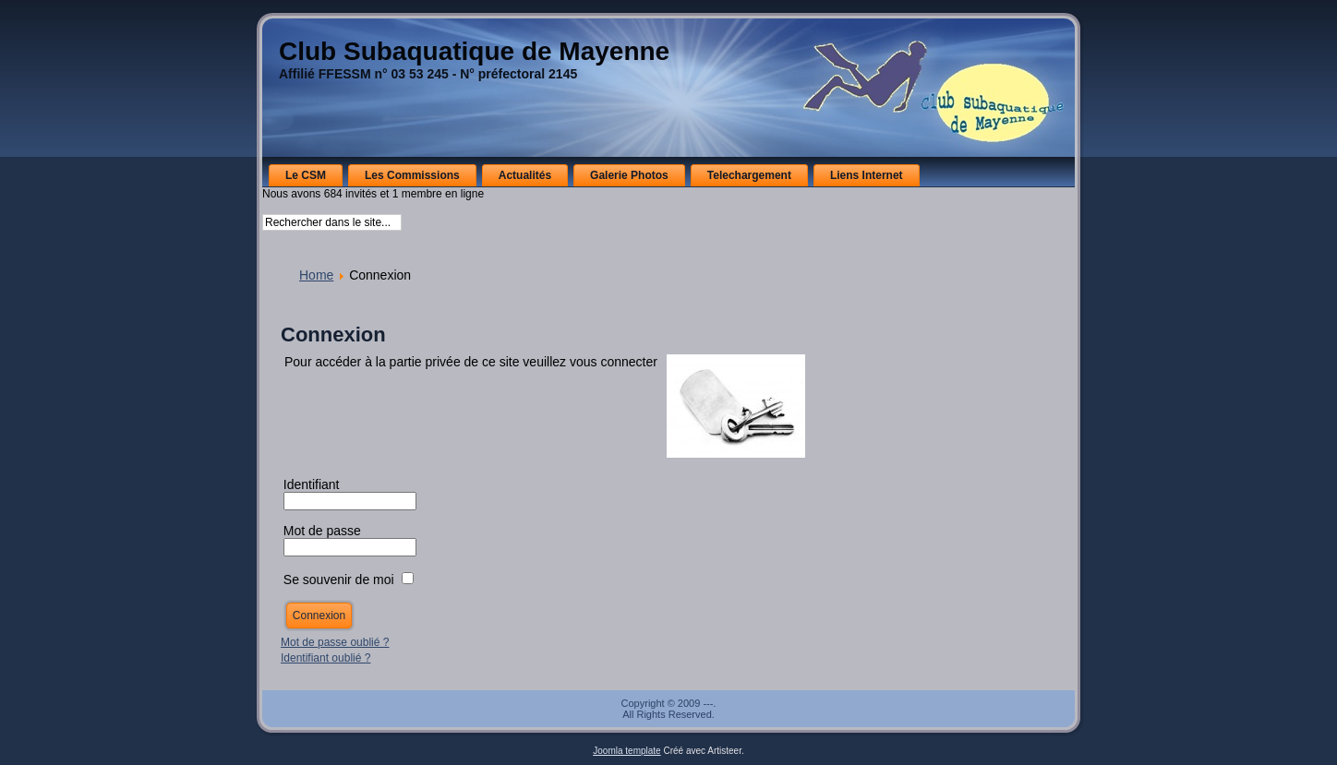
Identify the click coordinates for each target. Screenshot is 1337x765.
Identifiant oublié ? (325, 657)
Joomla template (626, 751)
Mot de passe (324, 530)
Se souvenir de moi (338, 579)
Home (316, 275)
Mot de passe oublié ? (335, 642)
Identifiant (311, 484)
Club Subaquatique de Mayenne (474, 51)
